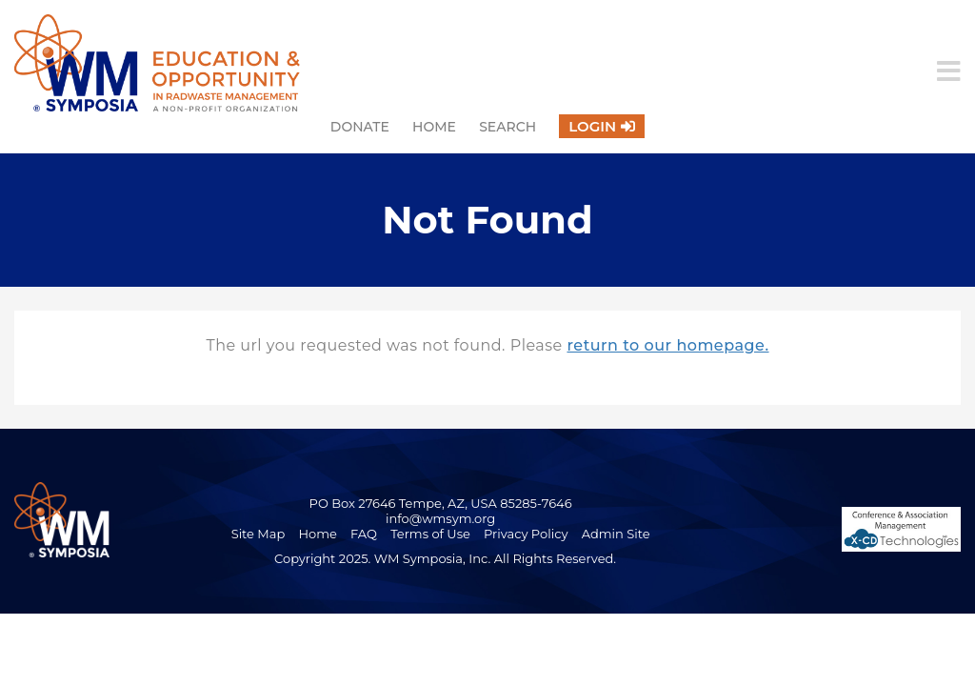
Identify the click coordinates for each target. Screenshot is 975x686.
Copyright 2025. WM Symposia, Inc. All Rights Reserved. (445, 558)
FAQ (363, 533)
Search (507, 126)
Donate (359, 126)
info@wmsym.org (440, 518)
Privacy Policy (525, 533)
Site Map (258, 533)
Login (592, 126)
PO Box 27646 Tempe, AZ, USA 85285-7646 (440, 503)
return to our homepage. (667, 345)
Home (434, 126)
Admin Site (616, 533)
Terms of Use (430, 533)
